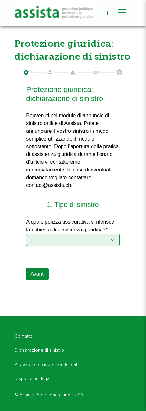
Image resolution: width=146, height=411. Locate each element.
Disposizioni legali (33, 378)
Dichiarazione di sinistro (39, 350)
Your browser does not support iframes (73, 186)
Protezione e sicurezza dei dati (46, 364)
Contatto (24, 336)
